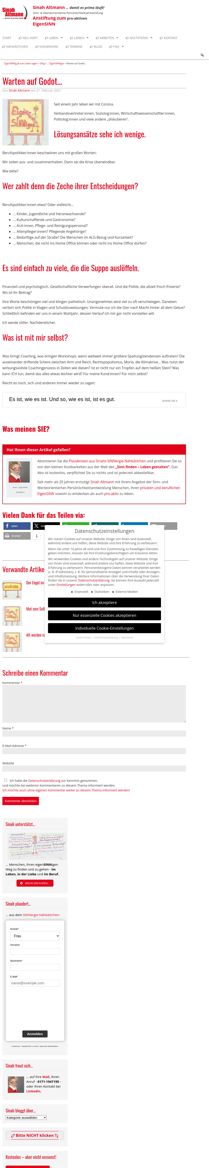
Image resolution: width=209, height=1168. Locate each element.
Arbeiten (105, 38)
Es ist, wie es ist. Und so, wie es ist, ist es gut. (62, 399)
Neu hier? (28, 38)
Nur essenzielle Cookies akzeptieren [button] (104, 615)
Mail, (46, 1076)
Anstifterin (137, 38)
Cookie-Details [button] (84, 637)
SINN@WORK (47, 46)
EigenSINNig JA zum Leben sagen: (21, 63)
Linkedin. (33, 1091)
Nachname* (16, 960)
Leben (51, 38)
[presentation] (28, 1011)
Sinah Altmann (19, 90)
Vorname (15, 945)
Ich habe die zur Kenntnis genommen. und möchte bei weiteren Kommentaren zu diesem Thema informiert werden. (66, 785)
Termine (74, 46)
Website (8, 763)
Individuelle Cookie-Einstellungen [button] (104, 628)
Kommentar (12, 683)
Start (6, 38)
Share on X (169, 401)
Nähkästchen (15, 46)
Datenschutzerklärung (44, 781)
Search (202, 55)
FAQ (114, 46)
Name (8, 728)
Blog (96, 46)
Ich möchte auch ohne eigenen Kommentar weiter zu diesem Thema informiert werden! (66, 790)
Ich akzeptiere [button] (104, 602)
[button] (17, 526)
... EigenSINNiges (55, 63)
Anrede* (14, 929)
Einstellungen (66, 585)
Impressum (127, 637)
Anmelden (35, 1034)
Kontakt (168, 38)
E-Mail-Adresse (14, 746)
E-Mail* (14, 976)
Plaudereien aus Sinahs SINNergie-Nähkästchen (107, 461)
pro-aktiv (111, 493)
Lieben (77, 38)
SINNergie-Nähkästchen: (41, 915)
